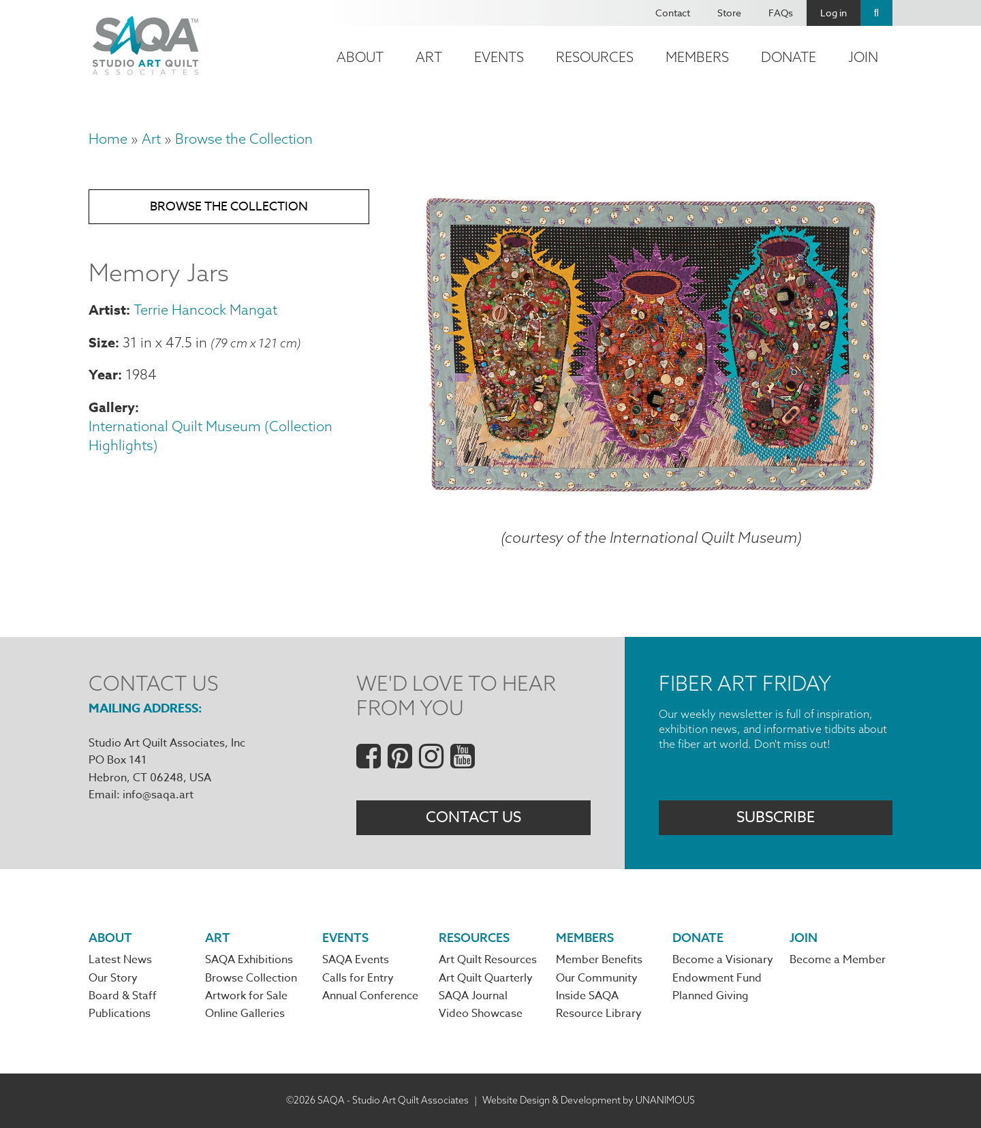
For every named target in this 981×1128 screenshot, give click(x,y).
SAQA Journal (473, 996)
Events (499, 56)
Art (429, 56)
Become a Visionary (722, 960)
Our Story (113, 978)
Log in (833, 12)
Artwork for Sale (246, 996)
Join (863, 56)
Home (108, 138)
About (360, 56)
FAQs (780, 12)
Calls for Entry (358, 978)
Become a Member (838, 960)
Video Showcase (481, 1013)
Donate (788, 56)
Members (697, 56)
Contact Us (473, 817)
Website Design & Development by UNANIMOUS (588, 1100)
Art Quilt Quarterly (486, 978)
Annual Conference (370, 996)
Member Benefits (599, 960)
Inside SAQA (587, 996)
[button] (651, 494)
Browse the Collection (244, 138)
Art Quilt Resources (488, 960)
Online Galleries (245, 1013)
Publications (120, 1013)
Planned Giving (710, 996)
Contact (672, 12)
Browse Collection (251, 978)
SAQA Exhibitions (249, 960)
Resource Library (599, 1013)
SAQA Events (355, 960)
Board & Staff (123, 996)
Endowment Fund (717, 978)
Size (102, 342)
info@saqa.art (158, 795)
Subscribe (775, 817)
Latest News (120, 960)
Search (876, 13)
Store (729, 12)
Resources (595, 56)
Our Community (597, 978)
